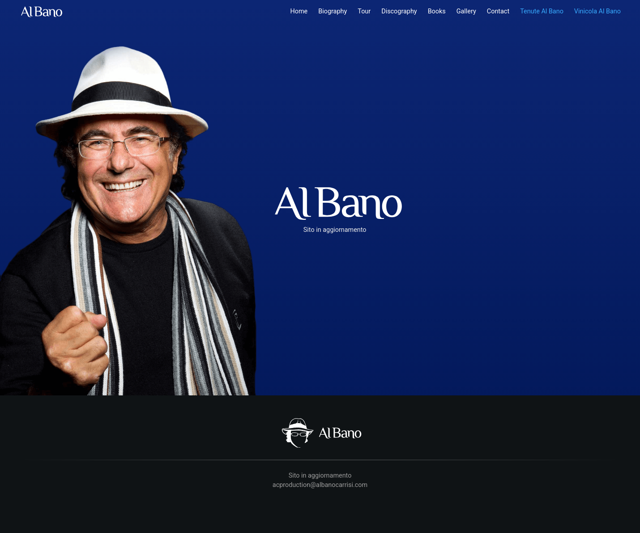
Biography (332, 11)
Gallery (466, 11)
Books (437, 11)
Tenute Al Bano (541, 11)
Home (299, 11)
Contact (498, 11)
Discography (399, 11)
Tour (364, 11)
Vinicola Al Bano (597, 11)
